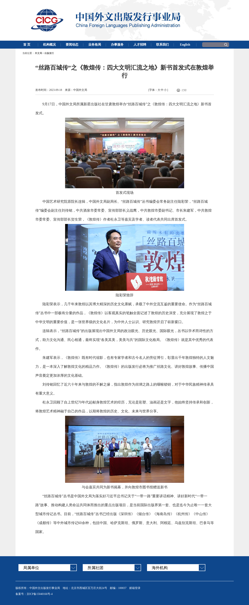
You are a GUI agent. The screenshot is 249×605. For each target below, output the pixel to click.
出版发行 (49, 53)
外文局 (38, 53)
